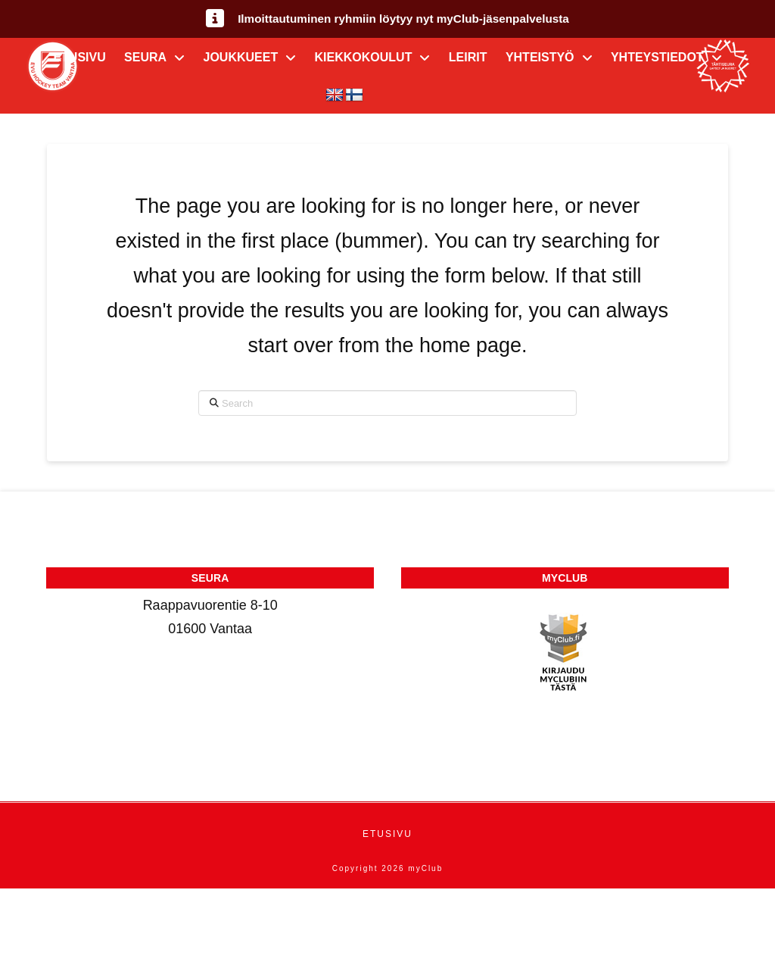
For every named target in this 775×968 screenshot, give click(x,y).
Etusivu (387, 834)
